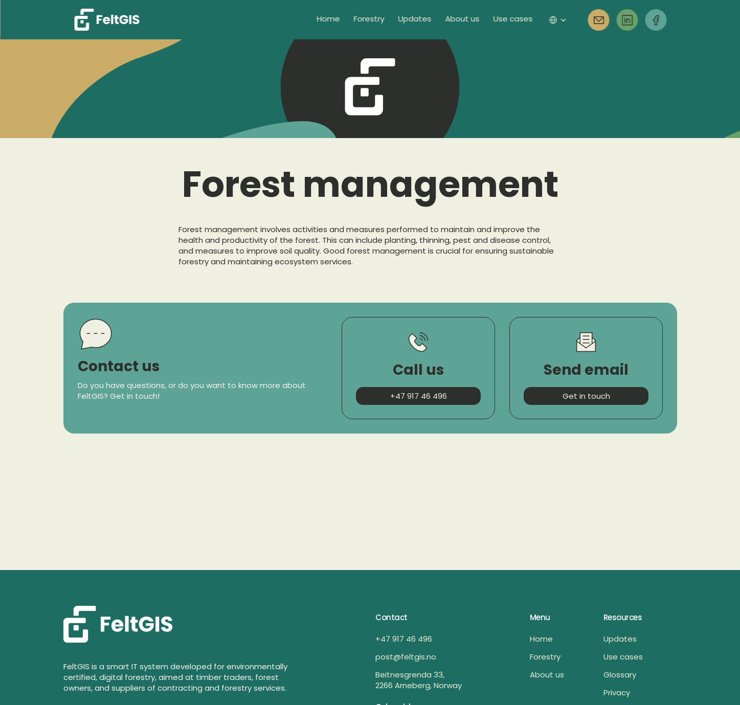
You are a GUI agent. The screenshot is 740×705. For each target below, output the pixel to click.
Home (541, 638)
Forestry (545, 656)
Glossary (619, 674)
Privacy (616, 692)
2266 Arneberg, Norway (418, 685)
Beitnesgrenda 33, (410, 674)
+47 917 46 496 (403, 638)
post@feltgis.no (405, 656)
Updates (620, 638)
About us (547, 674)
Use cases (623, 656)
